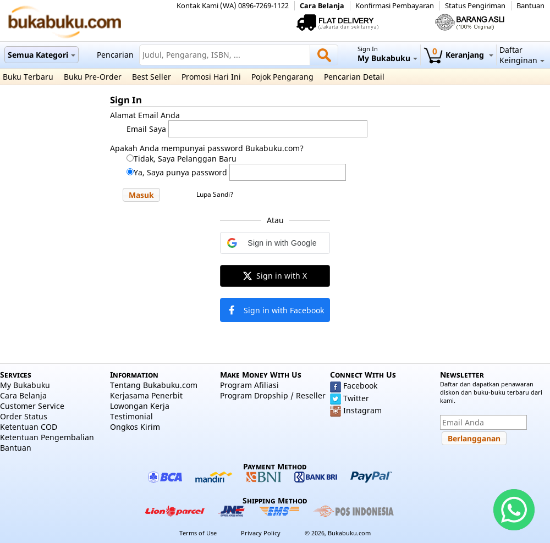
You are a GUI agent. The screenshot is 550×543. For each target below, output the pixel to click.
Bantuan (530, 5)
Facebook (360, 385)
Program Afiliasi (249, 385)
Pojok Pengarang (282, 76)
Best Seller (151, 76)
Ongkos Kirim (135, 427)
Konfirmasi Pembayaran (394, 5)
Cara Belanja (322, 5)
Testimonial (131, 416)
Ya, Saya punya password (180, 172)
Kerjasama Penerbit (146, 395)
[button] (141, 195)
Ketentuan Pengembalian (47, 437)
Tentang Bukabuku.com (153, 385)
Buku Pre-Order (93, 76)
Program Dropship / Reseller (273, 395)
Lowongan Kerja (139, 406)
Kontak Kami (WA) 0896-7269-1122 (233, 5)
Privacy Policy (260, 533)
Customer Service (32, 406)
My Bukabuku (25, 385)
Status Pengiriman (475, 5)
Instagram (362, 410)
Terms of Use (198, 533)
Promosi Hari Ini (211, 76)
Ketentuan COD (28, 427)
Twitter (356, 398)
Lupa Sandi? (214, 194)
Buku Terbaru (28, 76)
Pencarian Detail (354, 76)
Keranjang (458, 54)
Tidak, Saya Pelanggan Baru (185, 158)
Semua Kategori (41, 54)
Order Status (23, 416)
